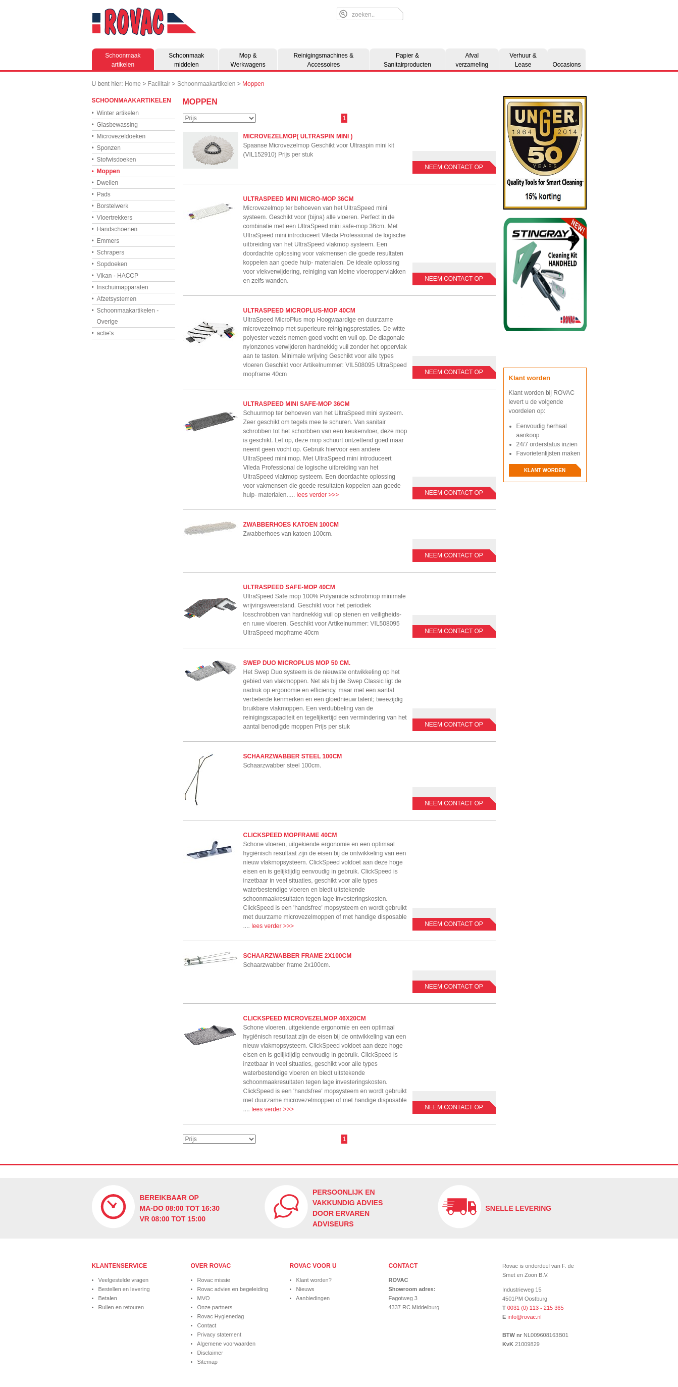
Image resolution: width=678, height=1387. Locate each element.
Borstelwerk (110, 206)
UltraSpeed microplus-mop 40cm (299, 310)
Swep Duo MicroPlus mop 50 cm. (297, 662)
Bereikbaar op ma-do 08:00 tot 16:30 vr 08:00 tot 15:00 (180, 1208)
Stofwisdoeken (114, 159)
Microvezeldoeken (119, 136)
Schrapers (108, 252)
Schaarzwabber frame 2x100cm (297, 955)
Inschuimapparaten (120, 287)
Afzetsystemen (114, 298)
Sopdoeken (110, 264)
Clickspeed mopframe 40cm (290, 835)
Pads (101, 194)
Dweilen (105, 182)
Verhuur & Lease (522, 60)
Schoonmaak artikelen (122, 60)
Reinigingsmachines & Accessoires (323, 60)
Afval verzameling (471, 60)
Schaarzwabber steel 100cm (292, 756)
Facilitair (159, 83)
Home (133, 83)
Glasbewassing (115, 124)
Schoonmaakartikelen (206, 83)
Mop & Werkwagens (248, 60)
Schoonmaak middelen (186, 60)
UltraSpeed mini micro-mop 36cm (298, 198)
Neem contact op (454, 167)
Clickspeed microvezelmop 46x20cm (304, 1018)
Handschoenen (115, 229)
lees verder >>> (318, 494)
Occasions (566, 64)
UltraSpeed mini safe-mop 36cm (296, 403)
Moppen (253, 83)
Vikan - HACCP (115, 275)
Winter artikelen (115, 113)
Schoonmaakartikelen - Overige (125, 315)
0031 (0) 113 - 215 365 (535, 1308)
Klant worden (544, 470)
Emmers (106, 240)
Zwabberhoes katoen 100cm (291, 524)
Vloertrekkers (112, 217)
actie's (103, 333)
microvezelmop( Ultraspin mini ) (298, 136)
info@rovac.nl (524, 1317)
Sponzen (106, 147)
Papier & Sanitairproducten (407, 60)
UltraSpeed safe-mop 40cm (289, 587)
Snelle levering (519, 1208)
